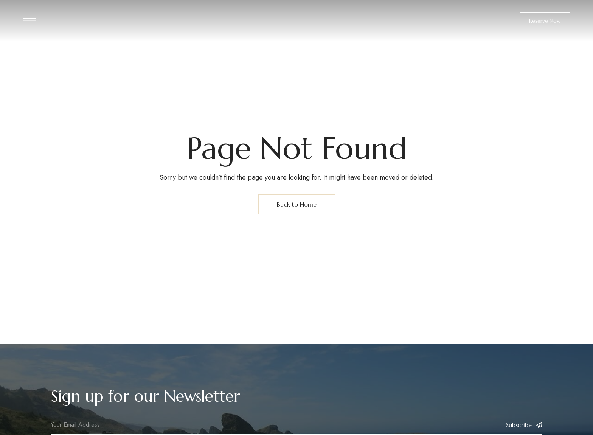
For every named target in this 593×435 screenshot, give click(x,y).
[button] (545, 20)
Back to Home (297, 204)
